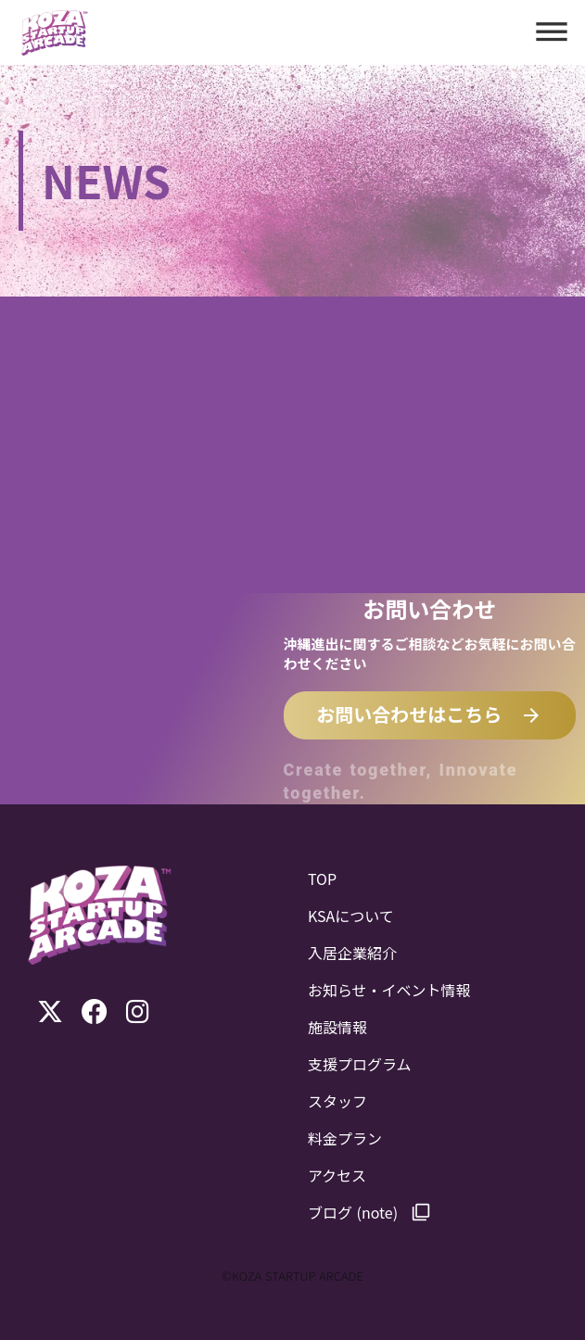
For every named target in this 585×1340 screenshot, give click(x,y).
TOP (322, 878)
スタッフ (337, 1101)
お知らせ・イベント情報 (389, 990)
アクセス (337, 1175)
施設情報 (337, 1027)
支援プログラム (360, 1064)
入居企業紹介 (352, 953)
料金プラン (345, 1138)
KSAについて (351, 915)
